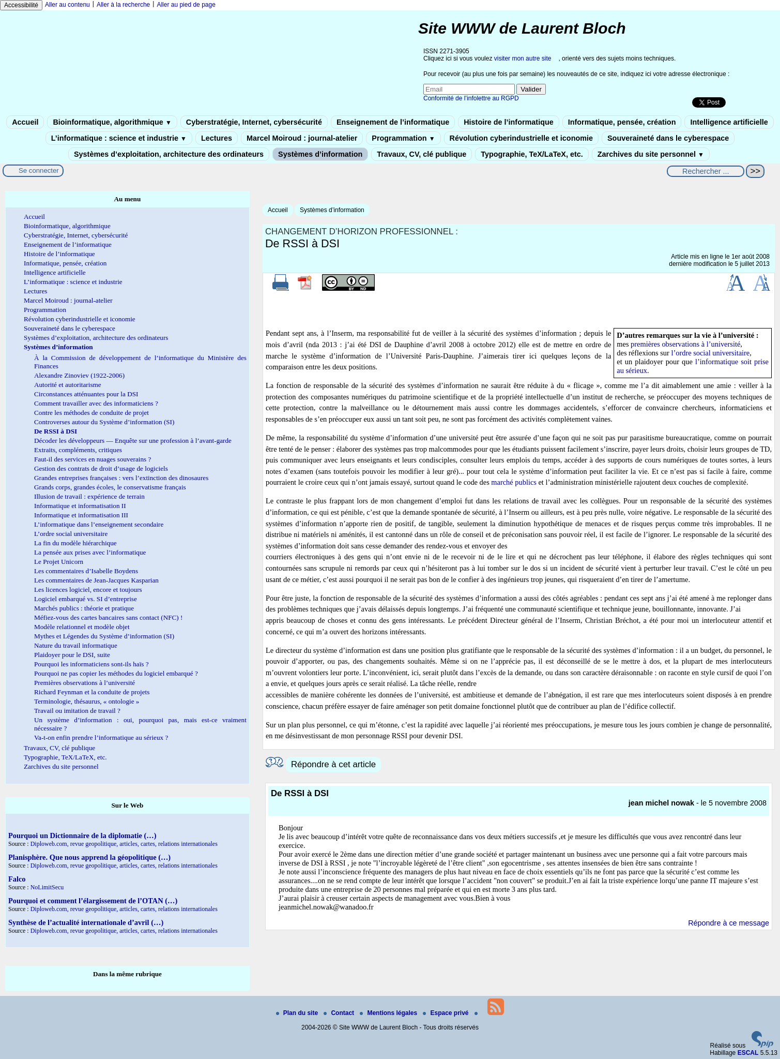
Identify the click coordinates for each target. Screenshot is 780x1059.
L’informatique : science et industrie (119, 138)
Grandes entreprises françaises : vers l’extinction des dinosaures (121, 478)
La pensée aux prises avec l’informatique (90, 552)
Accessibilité (21, 5)
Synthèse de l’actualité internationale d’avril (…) (85, 922)
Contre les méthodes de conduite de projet (91, 412)
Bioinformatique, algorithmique (112, 122)
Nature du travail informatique (75, 645)
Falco (17, 879)
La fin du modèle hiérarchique (75, 543)
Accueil (25, 122)
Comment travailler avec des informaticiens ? (96, 403)
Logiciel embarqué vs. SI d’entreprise (85, 599)
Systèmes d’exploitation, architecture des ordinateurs (169, 154)
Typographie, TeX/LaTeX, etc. (532, 154)
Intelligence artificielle (729, 122)
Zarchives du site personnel (651, 154)
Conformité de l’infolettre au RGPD (471, 98)
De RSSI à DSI (55, 431)
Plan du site (298, 1013)
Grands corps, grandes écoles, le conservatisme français (110, 487)
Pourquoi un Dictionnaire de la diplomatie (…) (82, 835)
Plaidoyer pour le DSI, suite (72, 655)
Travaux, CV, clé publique (421, 154)
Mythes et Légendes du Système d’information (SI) (104, 636)
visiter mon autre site (523, 58)
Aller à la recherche (123, 4)
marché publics (514, 482)
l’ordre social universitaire (710, 353)
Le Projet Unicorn (58, 561)
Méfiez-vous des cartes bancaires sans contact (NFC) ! (108, 617)
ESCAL (748, 1052)
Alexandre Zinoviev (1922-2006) (79, 375)
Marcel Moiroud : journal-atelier (302, 138)
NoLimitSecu (47, 887)
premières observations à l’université (685, 344)
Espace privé (446, 1013)
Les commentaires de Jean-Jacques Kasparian (96, 580)
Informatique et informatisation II (80, 506)
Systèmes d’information (320, 154)
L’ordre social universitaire (71, 534)
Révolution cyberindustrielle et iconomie (521, 138)
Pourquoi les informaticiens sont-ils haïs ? (91, 664)
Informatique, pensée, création (622, 122)
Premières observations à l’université (84, 683)
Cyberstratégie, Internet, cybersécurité (254, 122)
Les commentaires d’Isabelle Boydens (86, 571)
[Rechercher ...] (705, 171)
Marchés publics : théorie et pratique (84, 608)
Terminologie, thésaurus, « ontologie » (86, 701)
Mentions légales (389, 1013)
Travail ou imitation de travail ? (77, 710)
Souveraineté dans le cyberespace (668, 138)
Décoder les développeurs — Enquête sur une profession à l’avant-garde (133, 440)
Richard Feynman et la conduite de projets (91, 692)
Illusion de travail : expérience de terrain (89, 496)
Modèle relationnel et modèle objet (82, 627)
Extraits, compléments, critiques (78, 450)
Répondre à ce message (728, 923)
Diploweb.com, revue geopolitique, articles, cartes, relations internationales (124, 843)
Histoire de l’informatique (509, 122)
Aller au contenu (67, 4)
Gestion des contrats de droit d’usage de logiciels (101, 468)
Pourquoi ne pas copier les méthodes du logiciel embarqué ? (116, 673)
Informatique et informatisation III (81, 515)
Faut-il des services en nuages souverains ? (92, 459)
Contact (340, 1013)
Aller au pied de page (186, 4)
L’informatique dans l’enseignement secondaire (98, 524)
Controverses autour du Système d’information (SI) (104, 422)
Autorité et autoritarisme (67, 385)
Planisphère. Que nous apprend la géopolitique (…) (89, 857)
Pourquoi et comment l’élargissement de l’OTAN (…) (92, 901)
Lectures (216, 138)
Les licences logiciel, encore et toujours (88, 589)
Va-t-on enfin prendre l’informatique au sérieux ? (101, 737)
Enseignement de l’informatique (393, 122)
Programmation (403, 138)
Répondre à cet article (333, 764)
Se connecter (39, 170)
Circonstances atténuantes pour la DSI (86, 394)
